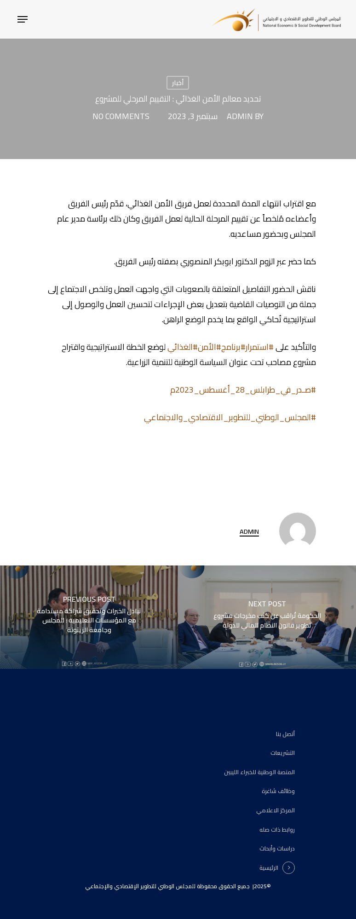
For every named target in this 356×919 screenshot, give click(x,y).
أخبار (178, 83)
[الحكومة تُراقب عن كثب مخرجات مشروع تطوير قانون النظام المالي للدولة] (267, 617)
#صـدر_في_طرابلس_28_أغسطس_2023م (243, 389)
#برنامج (233, 346)
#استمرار (260, 346)
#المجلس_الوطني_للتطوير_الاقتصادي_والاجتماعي (230, 417)
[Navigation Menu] (22, 19)
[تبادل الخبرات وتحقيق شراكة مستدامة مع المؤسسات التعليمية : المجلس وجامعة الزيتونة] (89, 617)
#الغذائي (182, 346)
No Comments (120, 116)
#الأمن (209, 346)
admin (240, 116)
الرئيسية (268, 868)
